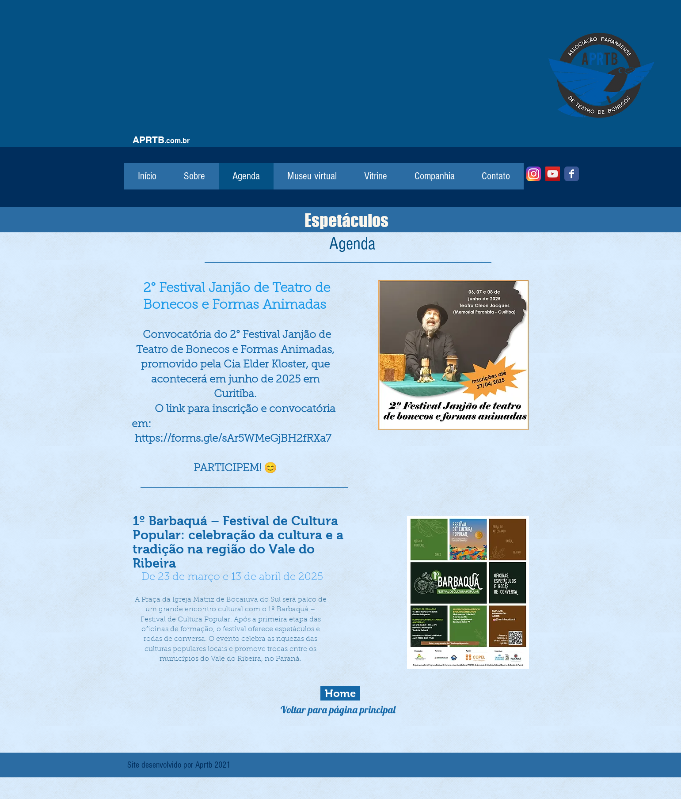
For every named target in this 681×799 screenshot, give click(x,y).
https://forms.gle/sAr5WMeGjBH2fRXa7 (233, 439)
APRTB (148, 139)
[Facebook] (571, 174)
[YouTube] (552, 174)
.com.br (177, 140)
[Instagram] (533, 174)
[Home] (340, 693)
